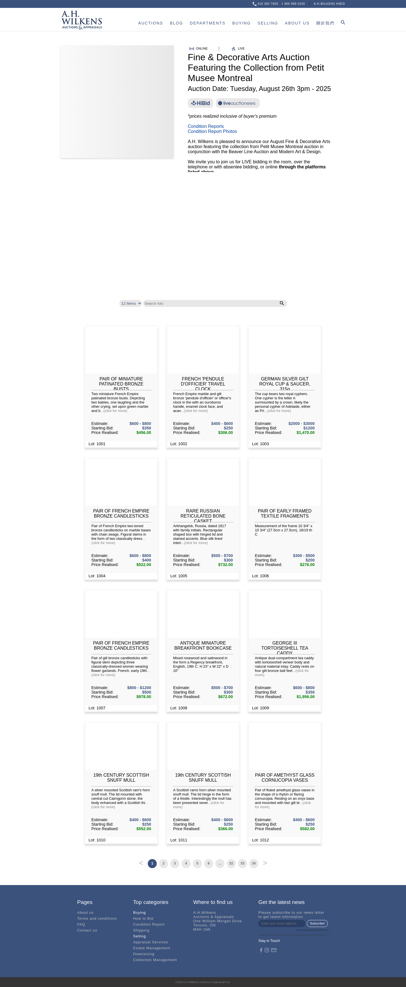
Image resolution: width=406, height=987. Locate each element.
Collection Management (155, 960)
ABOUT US (297, 23)
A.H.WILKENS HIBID (329, 3)
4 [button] (186, 863)
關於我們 (325, 23)
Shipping (141, 930)
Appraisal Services (150, 942)
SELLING (268, 23)
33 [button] (242, 863)
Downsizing (143, 954)
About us (85, 912)
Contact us (87, 930)
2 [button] (163, 863)
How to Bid (143, 918)
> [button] (265, 862)
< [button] (141, 862)
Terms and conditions (97, 918)
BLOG (176, 23)
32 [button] (231, 863)
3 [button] (175, 863)
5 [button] (197, 863)
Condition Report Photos (212, 131)
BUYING (241, 23)
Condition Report (149, 924)
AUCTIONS (150, 23)
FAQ (81, 924)
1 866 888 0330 (293, 3)
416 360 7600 (268, 3)
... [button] (220, 863)
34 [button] (254, 863)
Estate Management (151, 948)
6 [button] (208, 863)
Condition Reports (206, 126)
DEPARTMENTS (208, 23)
